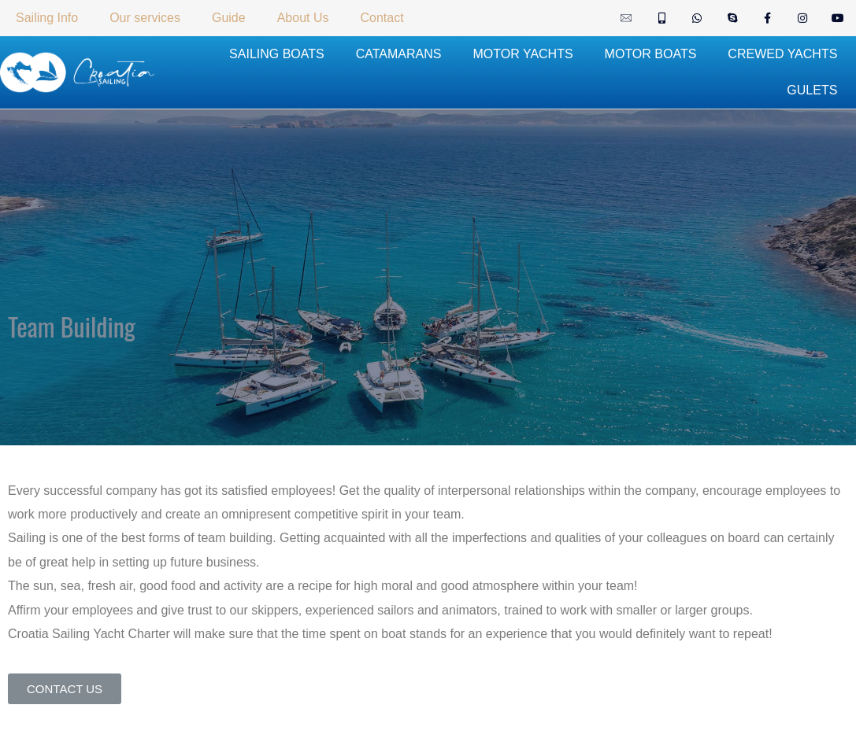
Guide (229, 17)
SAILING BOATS (276, 54)
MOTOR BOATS (651, 54)
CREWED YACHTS (782, 54)
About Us (303, 17)
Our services (144, 17)
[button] (64, 688)
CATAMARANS (399, 54)
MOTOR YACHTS (522, 54)
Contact (381, 17)
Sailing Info (47, 17)
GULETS (812, 90)
